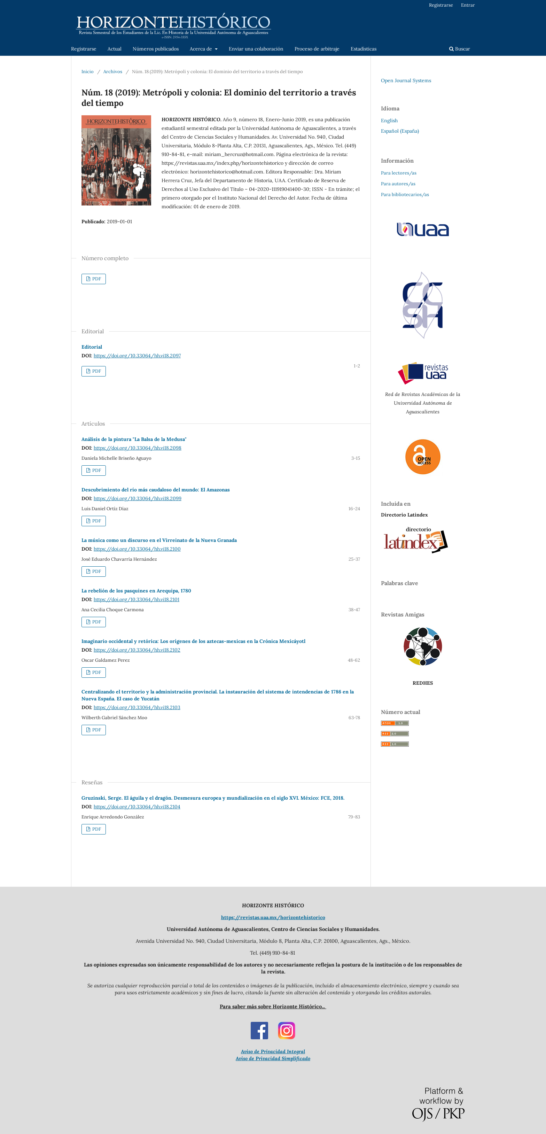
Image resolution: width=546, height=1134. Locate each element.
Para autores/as (398, 184)
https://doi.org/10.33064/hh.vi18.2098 (137, 448)
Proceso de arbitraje (317, 49)
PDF (96, 279)
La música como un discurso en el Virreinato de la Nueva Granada (159, 540)
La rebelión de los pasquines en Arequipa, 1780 (136, 591)
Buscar (459, 49)
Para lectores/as (398, 173)
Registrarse (83, 49)
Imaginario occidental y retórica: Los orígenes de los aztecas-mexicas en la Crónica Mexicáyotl (193, 641)
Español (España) (400, 131)
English (389, 120)
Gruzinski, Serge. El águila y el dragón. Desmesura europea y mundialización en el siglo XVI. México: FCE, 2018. (212, 798)
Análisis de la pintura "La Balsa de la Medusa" (134, 439)
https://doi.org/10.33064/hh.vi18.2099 (137, 498)
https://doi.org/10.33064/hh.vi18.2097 (137, 355)
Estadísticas (363, 49)
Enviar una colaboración (256, 49)
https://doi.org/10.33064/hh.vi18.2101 (136, 599)
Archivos (112, 72)
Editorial (91, 347)
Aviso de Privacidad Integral (273, 1051)
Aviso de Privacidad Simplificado (273, 1058)
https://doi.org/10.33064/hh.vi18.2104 (137, 806)
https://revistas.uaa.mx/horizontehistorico (273, 917)
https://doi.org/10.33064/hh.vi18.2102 (137, 650)
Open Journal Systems (406, 80)
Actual (115, 49)
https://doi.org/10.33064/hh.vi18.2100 (137, 549)
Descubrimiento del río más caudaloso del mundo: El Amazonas (155, 490)
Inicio (87, 72)
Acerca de (201, 49)
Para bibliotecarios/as (405, 194)
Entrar (468, 5)
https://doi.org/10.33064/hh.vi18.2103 (137, 707)
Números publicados (156, 49)
